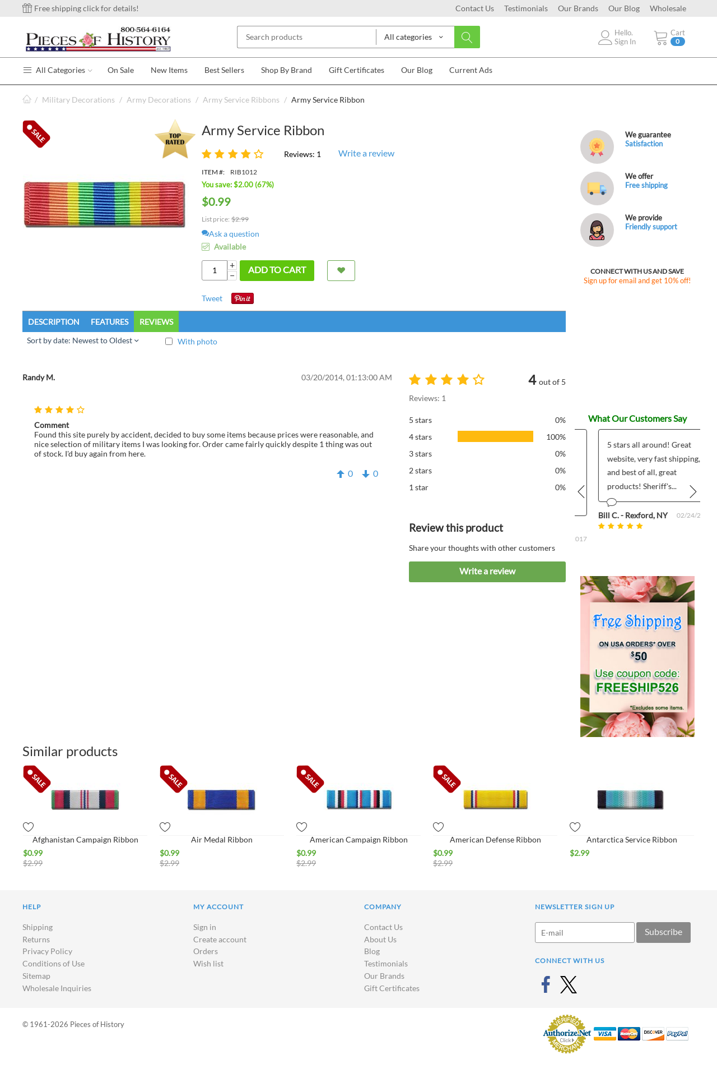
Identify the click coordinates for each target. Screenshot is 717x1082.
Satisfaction (644, 143)
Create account (219, 939)
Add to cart (277, 269)
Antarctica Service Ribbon (631, 839)
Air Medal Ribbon (222, 839)
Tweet (212, 298)
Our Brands (578, 8)
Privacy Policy (47, 951)
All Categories (57, 70)
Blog (372, 951)
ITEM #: (213, 172)
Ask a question (230, 233)
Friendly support (651, 226)
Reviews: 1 (302, 154)
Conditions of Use (53, 963)
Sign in (204, 927)
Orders (205, 951)
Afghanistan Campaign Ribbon (85, 839)
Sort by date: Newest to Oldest (82, 340)
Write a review (366, 153)
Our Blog (624, 8)
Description (54, 321)
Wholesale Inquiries (56, 988)
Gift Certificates (392, 988)
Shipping (37, 927)
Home (26, 99)
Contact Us (474, 8)
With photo (197, 341)
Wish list (208, 963)
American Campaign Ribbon (359, 839)
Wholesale (668, 8)
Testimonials (526, 8)
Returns (36, 939)
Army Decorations (159, 99)
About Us (380, 939)
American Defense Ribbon (495, 839)
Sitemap (36, 975)
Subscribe (663, 931)
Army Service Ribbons (241, 99)
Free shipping (646, 185)
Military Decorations (78, 99)
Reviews (156, 321)
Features (109, 321)
